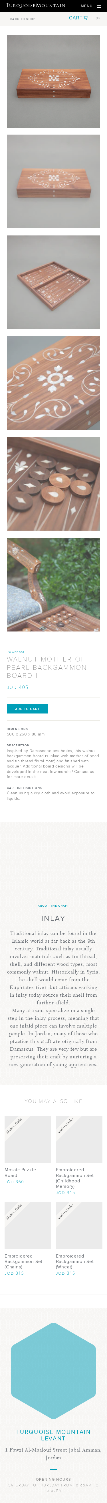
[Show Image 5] (53, 584)
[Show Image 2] (53, 282)
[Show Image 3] (53, 383)
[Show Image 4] (53, 484)
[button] (84, 18)
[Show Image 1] (53, 181)
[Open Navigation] (91, 6)
